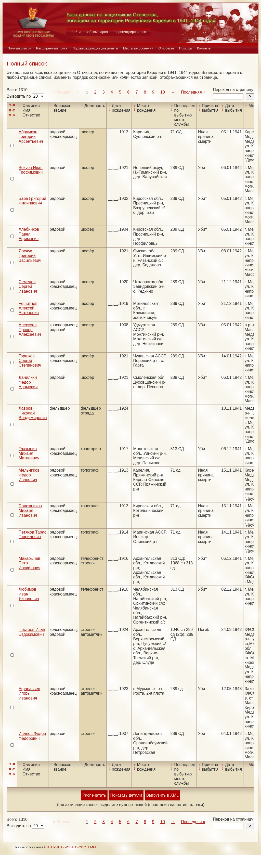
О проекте (166, 48)
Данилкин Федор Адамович (28, 382)
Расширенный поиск (51, 48)
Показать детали (126, 795)
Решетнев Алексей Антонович (29, 308)
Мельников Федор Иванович (29, 475)
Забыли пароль (97, 32)
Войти (76, 32)
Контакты (204, 48)
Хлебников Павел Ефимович (29, 234)
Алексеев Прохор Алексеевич (30, 329)
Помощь (185, 48)
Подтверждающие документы (95, 48)
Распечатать (94, 795)
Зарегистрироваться (130, 32)
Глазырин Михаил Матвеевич (29, 453)
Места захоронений (138, 48)
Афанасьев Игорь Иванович (29, 693)
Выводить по (19, 96)
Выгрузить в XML (162, 795)
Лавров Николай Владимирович (33, 413)
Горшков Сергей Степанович (30, 361)
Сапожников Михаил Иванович (30, 510)
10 (162, 92)
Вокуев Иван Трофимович (31, 169)
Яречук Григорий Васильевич (30, 256)
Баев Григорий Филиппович (32, 200)
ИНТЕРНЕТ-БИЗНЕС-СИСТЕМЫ (70, 847)
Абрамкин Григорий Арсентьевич (31, 137)
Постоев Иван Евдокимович (32, 631)
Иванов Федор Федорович (32, 735)
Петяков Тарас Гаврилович (32, 534)
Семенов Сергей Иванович (28, 286)
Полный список (19, 48)
